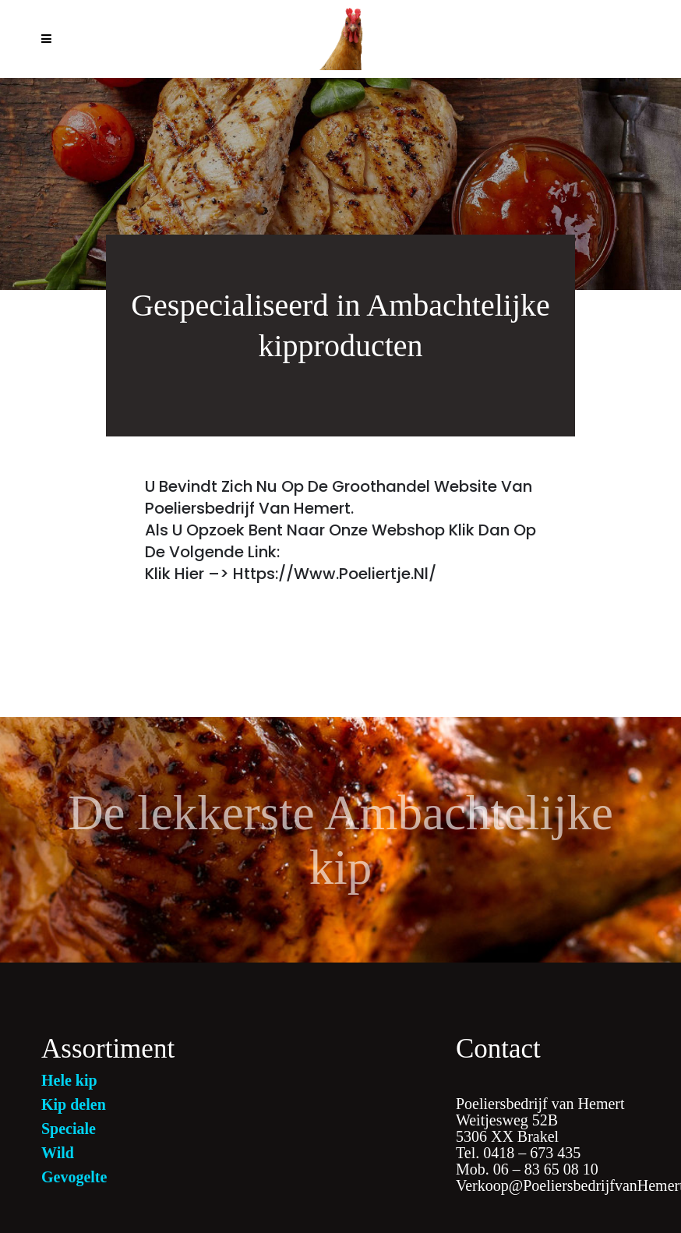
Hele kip (69, 1080)
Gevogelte (74, 1176)
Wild (57, 1152)
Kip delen (73, 1104)
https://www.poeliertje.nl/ (334, 574)
